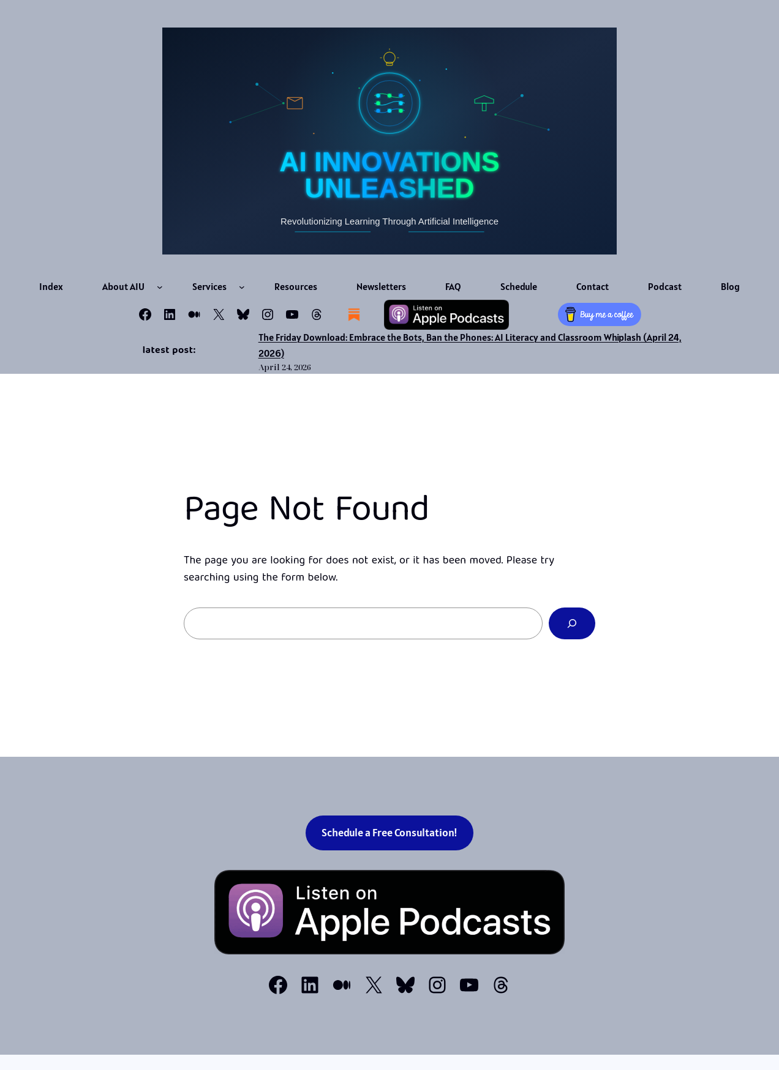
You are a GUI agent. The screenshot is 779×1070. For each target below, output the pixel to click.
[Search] (572, 623)
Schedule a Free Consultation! (389, 832)
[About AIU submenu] (160, 287)
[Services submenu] (242, 287)
